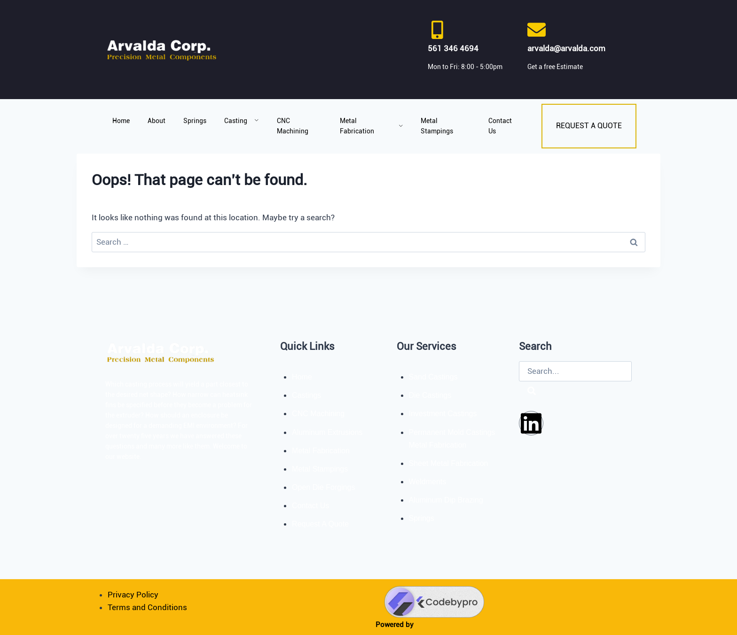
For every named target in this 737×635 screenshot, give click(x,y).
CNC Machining (292, 126)
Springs (194, 120)
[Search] (531, 391)
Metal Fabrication (371, 126)
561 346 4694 (453, 48)
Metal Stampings (437, 126)
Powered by (395, 624)
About (156, 120)
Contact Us (500, 126)
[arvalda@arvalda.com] (536, 30)
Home (121, 120)
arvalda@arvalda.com (566, 48)
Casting (241, 120)
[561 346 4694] (437, 30)
